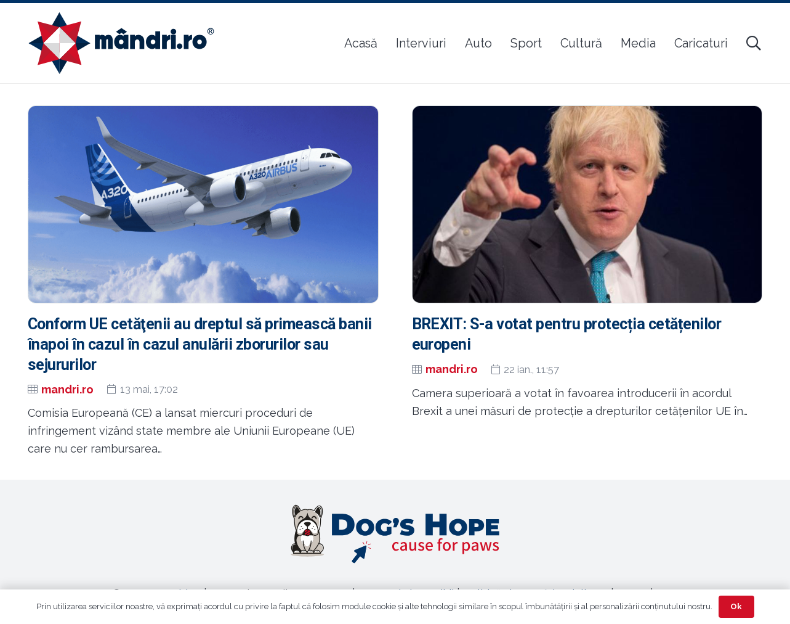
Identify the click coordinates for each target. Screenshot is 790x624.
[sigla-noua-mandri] (121, 43)
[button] (753, 43)
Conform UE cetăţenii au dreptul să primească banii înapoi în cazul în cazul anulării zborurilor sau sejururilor (200, 344)
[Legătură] (395, 534)
